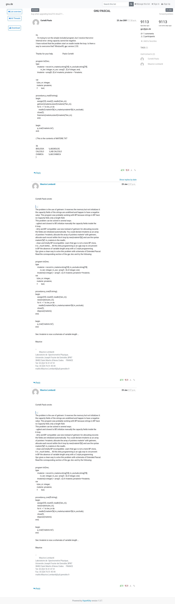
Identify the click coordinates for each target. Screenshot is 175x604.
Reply (37, 173)
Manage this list (142, 4)
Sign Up (165, 4)
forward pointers (166, 14)
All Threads (14, 18)
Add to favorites (149, 41)
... (37, 206)
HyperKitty (86, 601)
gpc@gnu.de (146, 29)
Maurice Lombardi (47, 184)
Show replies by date (128, 180)
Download (14, 28)
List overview (14, 12)
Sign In (155, 4)
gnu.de (9, 4)
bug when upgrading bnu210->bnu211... (47, 14)
